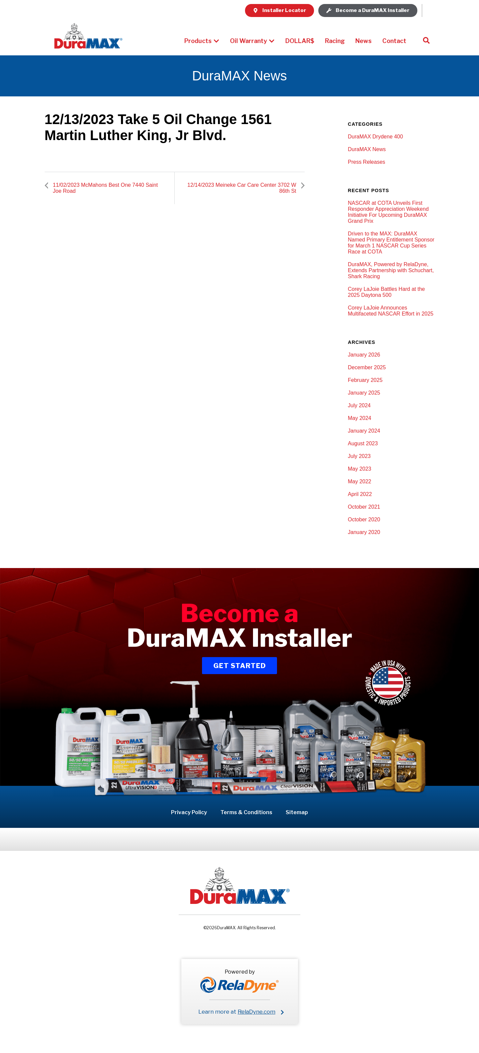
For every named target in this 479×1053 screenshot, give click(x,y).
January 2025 (364, 393)
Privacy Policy (189, 812)
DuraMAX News (367, 149)
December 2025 (367, 367)
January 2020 (364, 532)
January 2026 (364, 355)
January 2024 (364, 431)
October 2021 (364, 507)
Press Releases (366, 162)
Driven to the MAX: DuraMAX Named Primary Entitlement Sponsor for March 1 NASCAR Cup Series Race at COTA (391, 242)
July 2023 (359, 456)
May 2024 (359, 418)
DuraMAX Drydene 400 (375, 136)
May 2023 (359, 469)
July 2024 (359, 405)
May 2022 (359, 481)
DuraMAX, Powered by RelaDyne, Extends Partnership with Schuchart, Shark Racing (391, 270)
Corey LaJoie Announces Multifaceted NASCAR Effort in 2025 (391, 311)
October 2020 (364, 519)
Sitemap (297, 812)
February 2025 (365, 380)
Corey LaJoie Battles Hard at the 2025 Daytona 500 (386, 292)
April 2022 (360, 494)
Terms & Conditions (246, 812)
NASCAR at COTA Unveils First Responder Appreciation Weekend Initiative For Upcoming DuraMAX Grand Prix (388, 212)
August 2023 (363, 443)
